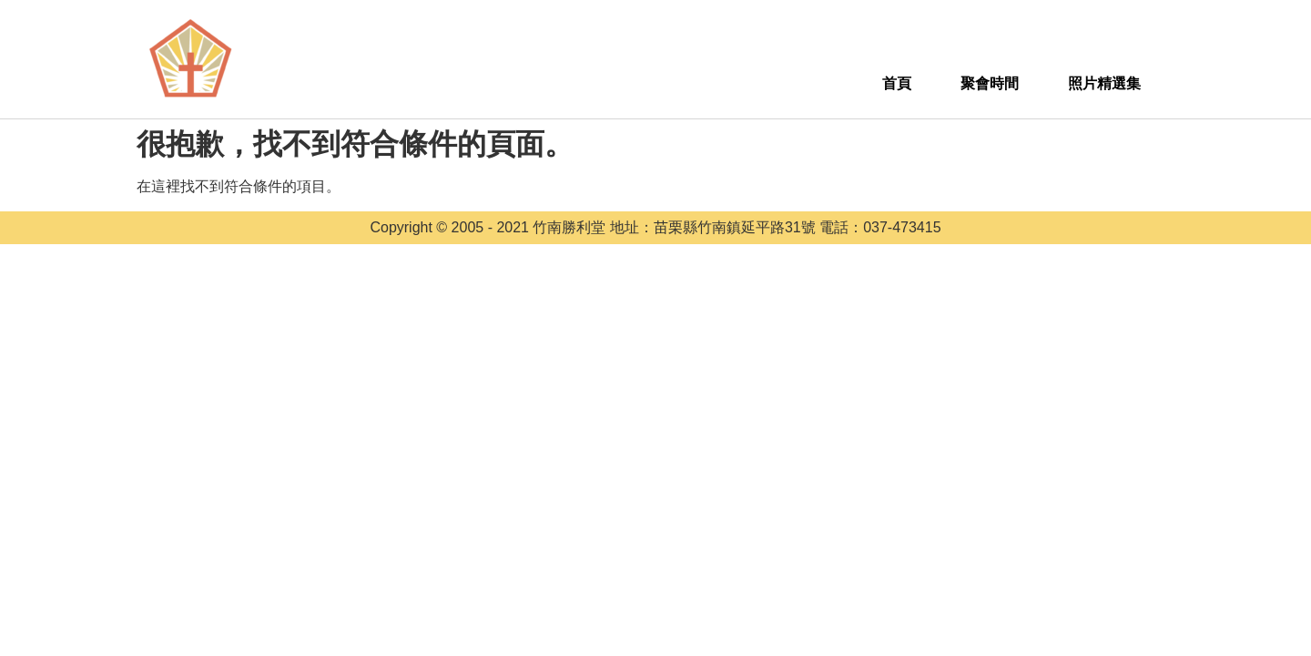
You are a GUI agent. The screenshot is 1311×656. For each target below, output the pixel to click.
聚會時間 (989, 83)
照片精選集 (1104, 83)
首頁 (896, 83)
